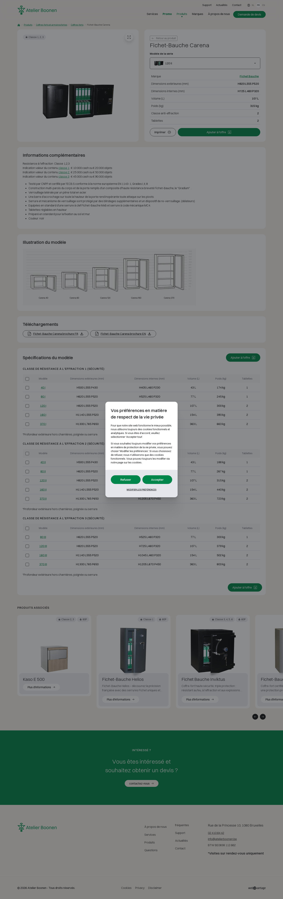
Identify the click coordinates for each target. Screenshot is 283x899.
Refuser (125, 479)
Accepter (157, 479)
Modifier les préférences (141, 489)
